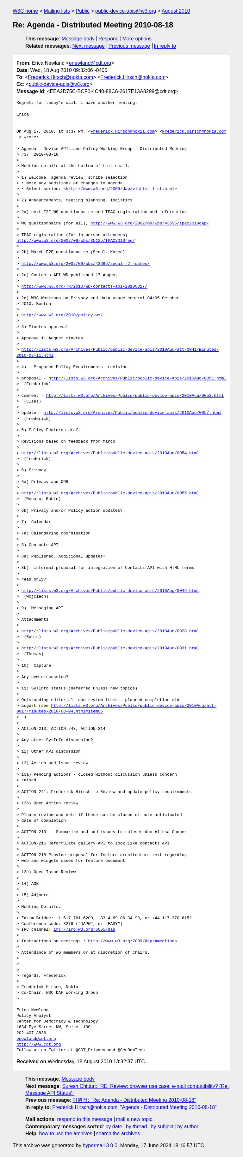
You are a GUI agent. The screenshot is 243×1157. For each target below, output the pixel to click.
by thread (136, 1126)
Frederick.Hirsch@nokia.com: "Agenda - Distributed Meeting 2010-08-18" (134, 1107)
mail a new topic (134, 1119)
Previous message (129, 46)
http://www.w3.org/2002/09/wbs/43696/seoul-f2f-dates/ (86, 264)
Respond (108, 38)
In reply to (165, 46)
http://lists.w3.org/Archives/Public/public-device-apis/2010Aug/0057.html (132, 413)
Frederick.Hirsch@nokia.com (60, 77)
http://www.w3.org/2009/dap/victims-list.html (120, 189)
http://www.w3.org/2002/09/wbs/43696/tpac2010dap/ (149, 223)
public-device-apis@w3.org (125, 11)
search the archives (118, 1133)
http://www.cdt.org (38, 1044)
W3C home (25, 11)
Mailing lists (57, 11)
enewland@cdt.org (90, 63)
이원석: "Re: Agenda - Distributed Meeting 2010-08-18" (134, 1100)
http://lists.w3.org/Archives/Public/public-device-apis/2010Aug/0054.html (110, 453)
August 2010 (176, 11)
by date (113, 1126)
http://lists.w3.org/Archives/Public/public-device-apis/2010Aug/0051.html (137, 378)
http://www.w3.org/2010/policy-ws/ (62, 315)
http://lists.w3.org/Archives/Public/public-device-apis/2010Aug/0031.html (110, 648)
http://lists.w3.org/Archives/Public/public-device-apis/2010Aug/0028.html (110, 631)
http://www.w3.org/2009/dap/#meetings (132, 941)
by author (187, 1126)
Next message (88, 46)
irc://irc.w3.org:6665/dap (84, 930)
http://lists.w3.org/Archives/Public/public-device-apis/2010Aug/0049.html (110, 591)
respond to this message (84, 1119)
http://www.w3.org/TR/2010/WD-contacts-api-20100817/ (84, 286)
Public (83, 11)
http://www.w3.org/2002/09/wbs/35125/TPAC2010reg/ (75, 241)
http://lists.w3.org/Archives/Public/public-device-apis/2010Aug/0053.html (135, 396)
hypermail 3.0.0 (100, 1145)
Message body (78, 38)
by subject (162, 1126)
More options (137, 38)
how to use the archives (65, 1133)
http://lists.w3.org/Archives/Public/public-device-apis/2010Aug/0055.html (110, 493)
